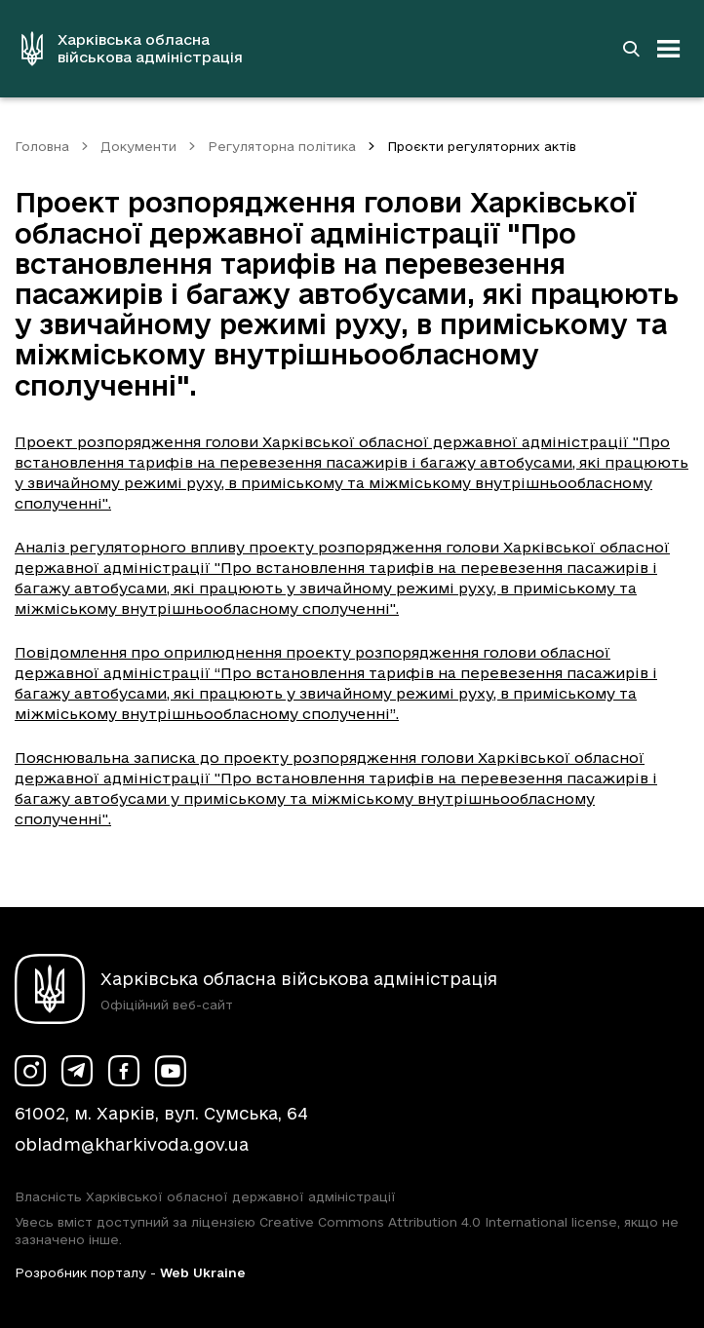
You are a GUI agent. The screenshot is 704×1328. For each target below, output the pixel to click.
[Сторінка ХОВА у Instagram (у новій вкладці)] (30, 1070)
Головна (42, 146)
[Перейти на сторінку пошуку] (630, 48)
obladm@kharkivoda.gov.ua (132, 1144)
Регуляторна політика (282, 146)
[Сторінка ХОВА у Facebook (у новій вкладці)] (123, 1070)
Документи (138, 146)
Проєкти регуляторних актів (481, 146)
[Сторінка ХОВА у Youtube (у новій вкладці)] (170, 1070)
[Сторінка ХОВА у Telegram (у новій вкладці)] (77, 1070)
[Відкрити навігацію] (668, 48)
